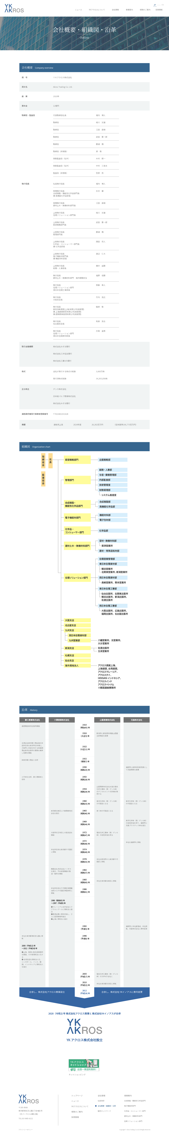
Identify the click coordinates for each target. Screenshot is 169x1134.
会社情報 (115, 9)
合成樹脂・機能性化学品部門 (135, 1101)
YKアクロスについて (97, 9)
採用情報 (159, 9)
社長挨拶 (101, 1101)
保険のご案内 (145, 9)
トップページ (77, 1095)
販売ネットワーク (104, 1111)
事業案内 (129, 9)
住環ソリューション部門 (133, 1121)
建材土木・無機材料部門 (133, 1116)
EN (162, 5)
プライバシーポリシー (26, 1129)
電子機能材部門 (130, 1106)
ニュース (78, 9)
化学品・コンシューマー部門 (135, 1111)
